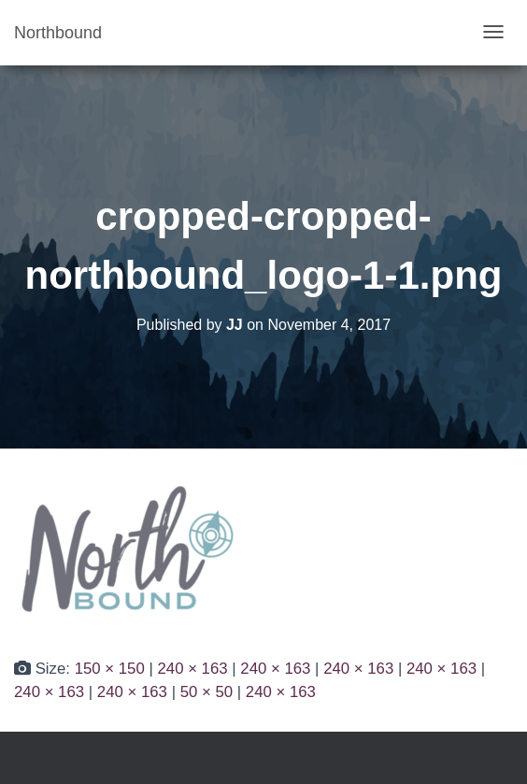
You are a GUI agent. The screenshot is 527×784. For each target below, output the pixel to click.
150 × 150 (110, 668)
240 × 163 (192, 668)
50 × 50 (206, 692)
